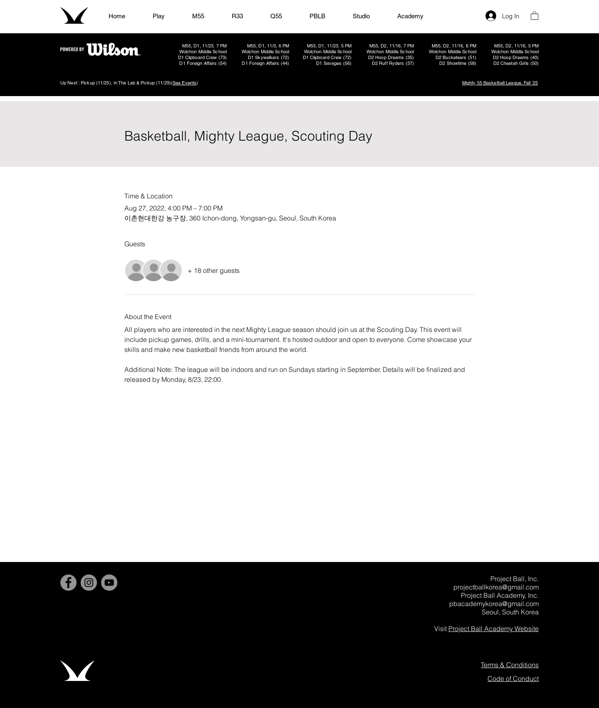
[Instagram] (89, 582)
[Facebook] (68, 582)
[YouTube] (109, 582)
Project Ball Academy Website (493, 628)
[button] (534, 15)
